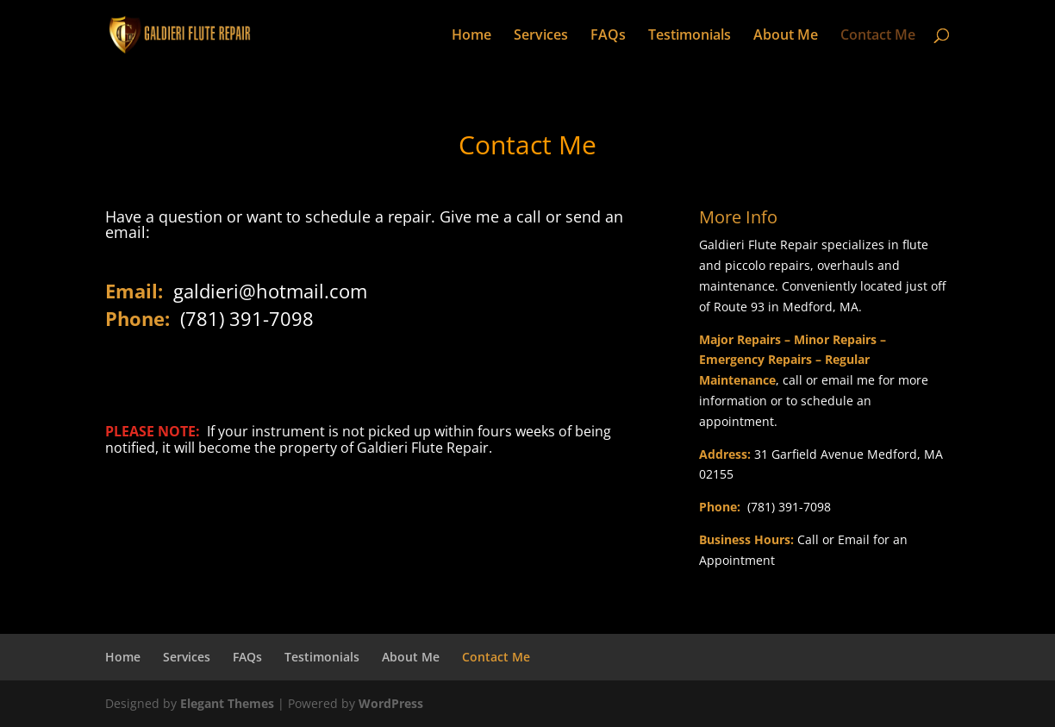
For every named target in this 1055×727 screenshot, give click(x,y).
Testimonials (689, 36)
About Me (785, 36)
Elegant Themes (227, 703)
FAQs (608, 36)
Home (471, 36)
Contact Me (877, 36)
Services (541, 36)
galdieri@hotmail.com (270, 291)
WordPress (391, 703)
